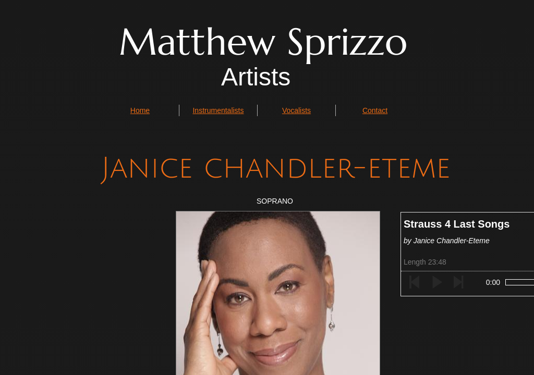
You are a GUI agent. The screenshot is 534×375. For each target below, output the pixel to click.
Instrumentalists (218, 110)
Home (140, 110)
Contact (374, 110)
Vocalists (296, 110)
